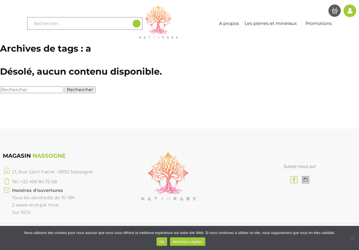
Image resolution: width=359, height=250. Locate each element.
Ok (161, 242)
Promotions (318, 23)
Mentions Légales (187, 242)
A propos (229, 23)
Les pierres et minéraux (272, 23)
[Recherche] (137, 23)
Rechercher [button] (80, 89)
